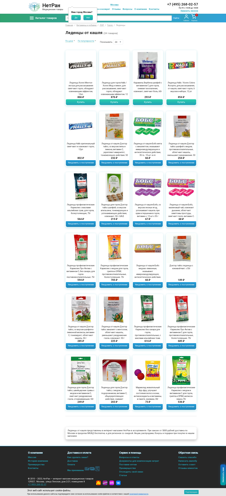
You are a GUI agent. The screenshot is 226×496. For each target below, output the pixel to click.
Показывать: (106, 42)
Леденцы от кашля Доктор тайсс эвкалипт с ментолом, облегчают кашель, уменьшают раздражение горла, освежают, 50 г (114, 332)
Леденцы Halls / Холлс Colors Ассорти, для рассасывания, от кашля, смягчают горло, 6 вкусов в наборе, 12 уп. (181, 87)
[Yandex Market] (98, 483)
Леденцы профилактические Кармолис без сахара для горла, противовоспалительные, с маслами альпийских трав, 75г (148, 333)
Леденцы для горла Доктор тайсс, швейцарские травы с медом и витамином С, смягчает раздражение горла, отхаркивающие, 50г (80, 393)
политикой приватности (138, 494)
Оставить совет (186, 464)
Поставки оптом (128, 464)
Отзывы (116, 9)
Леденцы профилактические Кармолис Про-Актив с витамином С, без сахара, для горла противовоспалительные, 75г (81, 271)
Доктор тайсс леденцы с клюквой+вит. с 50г (181, 267)
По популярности (86, 41)
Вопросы (127, 9)
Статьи (123, 475)
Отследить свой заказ (131, 471)
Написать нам (223, 474)
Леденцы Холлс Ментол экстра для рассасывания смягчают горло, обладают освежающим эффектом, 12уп (81, 88)
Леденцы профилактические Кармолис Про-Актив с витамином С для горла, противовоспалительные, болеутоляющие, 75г (181, 332)
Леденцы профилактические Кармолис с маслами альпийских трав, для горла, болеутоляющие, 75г (81, 208)
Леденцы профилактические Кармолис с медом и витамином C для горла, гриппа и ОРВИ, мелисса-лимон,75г (181, 393)
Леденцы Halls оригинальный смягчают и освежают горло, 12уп (81, 146)
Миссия (32, 457)
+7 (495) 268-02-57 (182, 4)
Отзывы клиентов (188, 468)
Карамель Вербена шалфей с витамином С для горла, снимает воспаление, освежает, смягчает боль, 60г (148, 87)
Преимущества (36, 464)
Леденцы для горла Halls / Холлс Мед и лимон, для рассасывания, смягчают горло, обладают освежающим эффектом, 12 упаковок (114, 90)
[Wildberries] (111, 483)
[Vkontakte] (118, 483)
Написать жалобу (187, 461)
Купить (81, 102)
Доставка (72, 461)
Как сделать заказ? (77, 457)
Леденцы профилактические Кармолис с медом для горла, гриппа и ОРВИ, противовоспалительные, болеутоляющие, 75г (114, 271)
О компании (140, 9)
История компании (38, 461)
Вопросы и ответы (129, 457)
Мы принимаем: (83, 470)
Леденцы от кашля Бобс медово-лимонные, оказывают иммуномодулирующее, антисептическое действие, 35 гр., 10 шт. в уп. (147, 272)
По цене (69, 41)
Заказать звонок (189, 11)
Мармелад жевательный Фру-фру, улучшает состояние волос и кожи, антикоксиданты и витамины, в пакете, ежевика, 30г (148, 393)
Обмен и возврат (101, 9)
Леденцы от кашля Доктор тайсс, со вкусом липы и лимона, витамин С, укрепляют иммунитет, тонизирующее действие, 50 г (114, 150)
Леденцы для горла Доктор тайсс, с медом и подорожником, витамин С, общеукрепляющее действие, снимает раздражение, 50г (114, 394)
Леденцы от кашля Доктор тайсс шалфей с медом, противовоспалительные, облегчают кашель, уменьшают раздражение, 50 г (181, 150)
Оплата (71, 464)
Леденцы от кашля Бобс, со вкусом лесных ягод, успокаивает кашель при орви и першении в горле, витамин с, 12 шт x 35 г (148, 210)
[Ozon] (105, 483)
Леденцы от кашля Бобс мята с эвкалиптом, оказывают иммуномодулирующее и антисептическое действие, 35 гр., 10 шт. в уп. (148, 149)
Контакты (154, 9)
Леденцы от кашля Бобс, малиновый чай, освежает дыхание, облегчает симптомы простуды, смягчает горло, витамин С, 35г (181, 211)
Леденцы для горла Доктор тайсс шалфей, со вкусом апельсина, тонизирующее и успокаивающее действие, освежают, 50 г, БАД (114, 210)
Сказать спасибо (187, 457)
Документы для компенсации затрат (139, 461)
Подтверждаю (191, 492)
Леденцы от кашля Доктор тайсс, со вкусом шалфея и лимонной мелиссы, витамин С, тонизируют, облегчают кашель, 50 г (80, 332)
